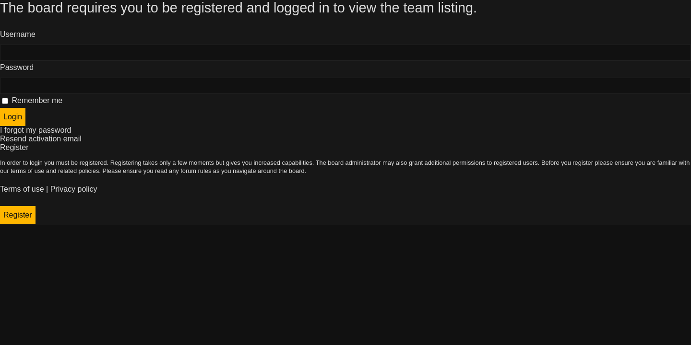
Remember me (32, 100)
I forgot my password (35, 130)
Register (17, 215)
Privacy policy (73, 189)
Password (17, 67)
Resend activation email (41, 139)
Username (18, 34)
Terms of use (22, 189)
